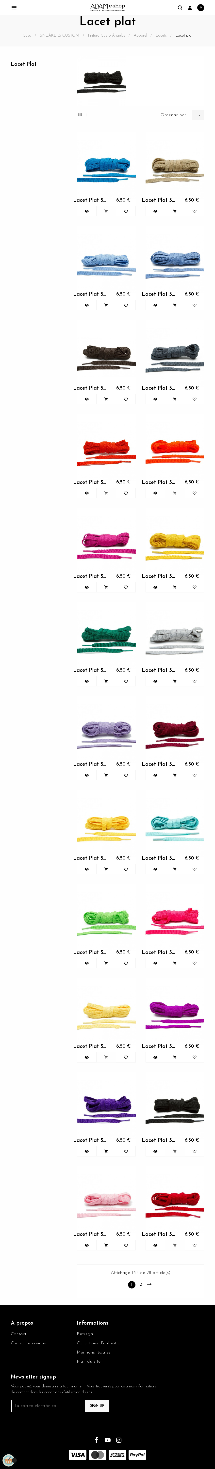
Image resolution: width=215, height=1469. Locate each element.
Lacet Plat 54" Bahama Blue (90, 200)
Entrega (85, 1334)
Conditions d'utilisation (100, 1343)
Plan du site (88, 1361)
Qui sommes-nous (28, 1343)
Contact (18, 1334)
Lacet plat (23, 64)
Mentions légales (93, 1352)
